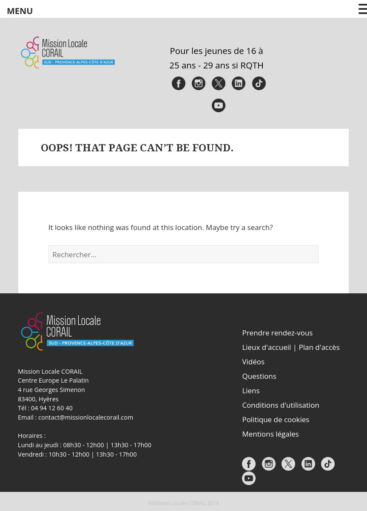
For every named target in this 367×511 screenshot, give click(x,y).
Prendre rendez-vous (277, 333)
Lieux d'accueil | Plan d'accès (290, 347)
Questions (259, 376)
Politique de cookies (275, 419)
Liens (250, 390)
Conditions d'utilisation (280, 405)
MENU (20, 11)
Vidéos (253, 361)
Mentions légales (270, 434)
